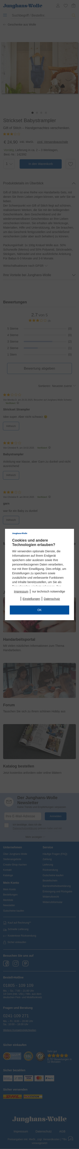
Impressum (21, 591)
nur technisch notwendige (48, 591)
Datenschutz (52, 598)
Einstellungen (31, 598)
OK (39, 610)
